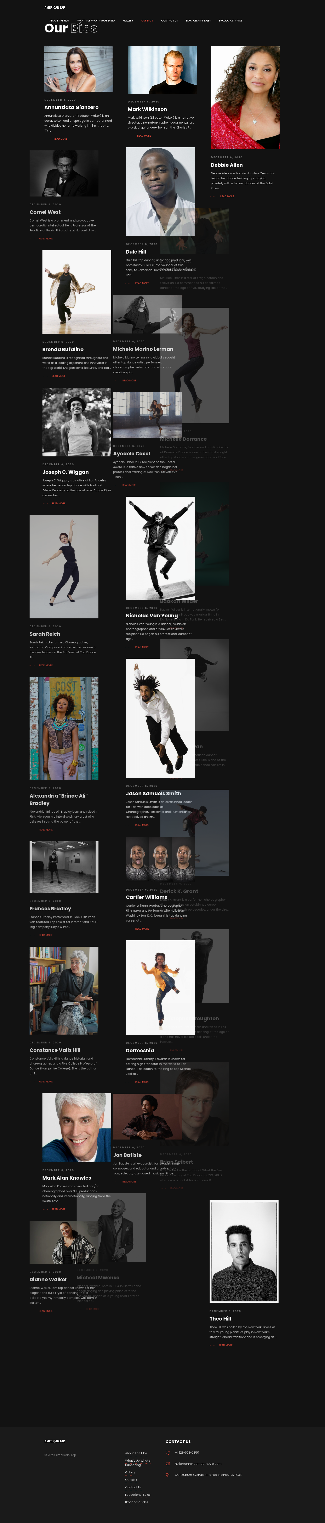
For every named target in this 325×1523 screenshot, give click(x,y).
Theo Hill (186, 1318)
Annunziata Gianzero (71, 107)
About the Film (136, 1453)
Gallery (130, 1472)
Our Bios (131, 1480)
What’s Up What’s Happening (137, 1463)
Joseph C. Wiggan (31, 472)
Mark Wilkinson (142, 109)
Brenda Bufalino (29, 349)
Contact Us (133, 1487)
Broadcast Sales (136, 1502)
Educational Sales (137, 1495)
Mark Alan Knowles (32, 1177)
